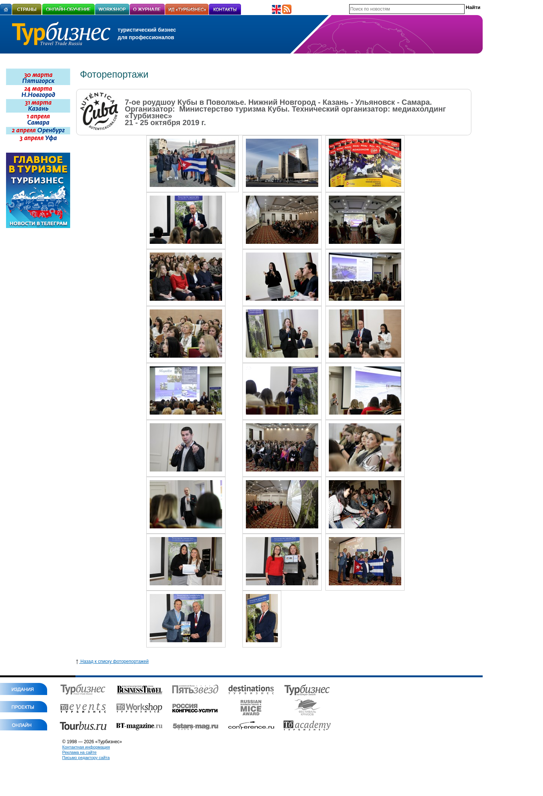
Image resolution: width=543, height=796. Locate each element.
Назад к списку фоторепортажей (112, 661)
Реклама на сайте (79, 752)
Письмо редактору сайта (86, 757)
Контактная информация (86, 747)
